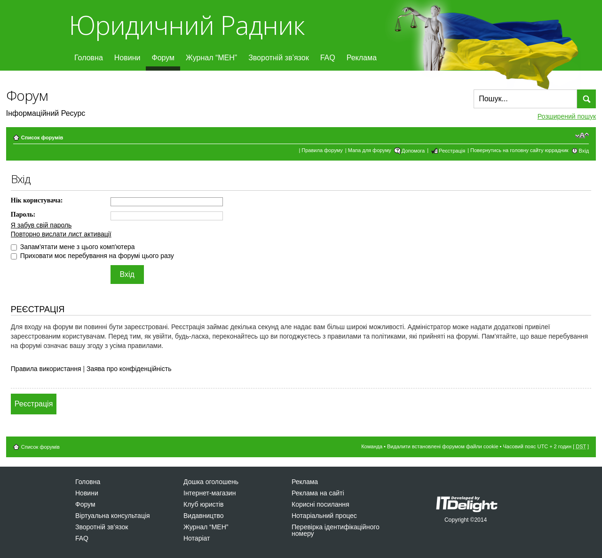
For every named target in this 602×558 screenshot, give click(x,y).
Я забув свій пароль (41, 225)
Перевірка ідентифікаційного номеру (336, 530)
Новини (127, 58)
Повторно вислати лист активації (61, 234)
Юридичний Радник (186, 24)
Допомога (413, 151)
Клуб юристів (203, 504)
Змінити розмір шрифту (582, 135)
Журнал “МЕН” (211, 58)
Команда (371, 446)
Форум (162, 58)
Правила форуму (321, 150)
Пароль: (23, 214)
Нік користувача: (37, 200)
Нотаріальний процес (324, 515)
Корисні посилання (320, 504)
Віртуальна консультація (112, 515)
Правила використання (46, 368)
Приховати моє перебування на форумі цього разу (92, 255)
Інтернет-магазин (209, 493)
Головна (88, 58)
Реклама (362, 58)
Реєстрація (452, 151)
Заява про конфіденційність (129, 368)
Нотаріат (196, 538)
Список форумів (42, 137)
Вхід (584, 151)
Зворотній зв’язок (278, 58)
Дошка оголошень (210, 481)
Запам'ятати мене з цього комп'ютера (73, 247)
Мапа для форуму (369, 150)
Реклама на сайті (318, 493)
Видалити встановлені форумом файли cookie (443, 446)
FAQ (327, 58)
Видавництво (203, 515)
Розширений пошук (567, 116)
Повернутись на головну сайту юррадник (519, 150)
